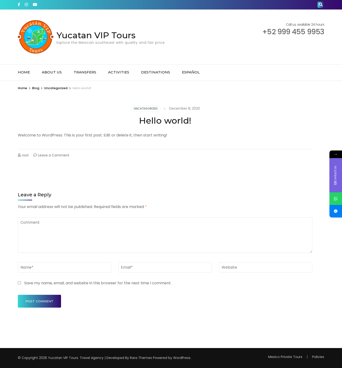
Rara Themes (141, 357)
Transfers (85, 72)
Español (191, 72)
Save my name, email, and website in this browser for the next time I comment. (97, 283)
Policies (318, 356)
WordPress (181, 357)
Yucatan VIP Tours (96, 35)
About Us (52, 72)
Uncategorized (146, 109)
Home (24, 72)
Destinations (155, 72)
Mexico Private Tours (285, 356)
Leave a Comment (53, 155)
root (25, 155)
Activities (118, 72)
